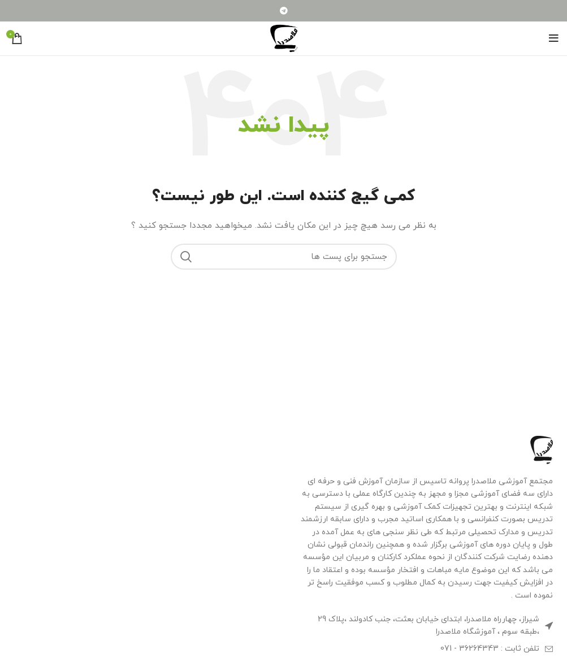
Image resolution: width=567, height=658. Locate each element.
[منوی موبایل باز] (553, 38)
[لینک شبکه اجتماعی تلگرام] (283, 10)
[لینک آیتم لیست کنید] (425, 649)
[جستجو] (284, 257)
